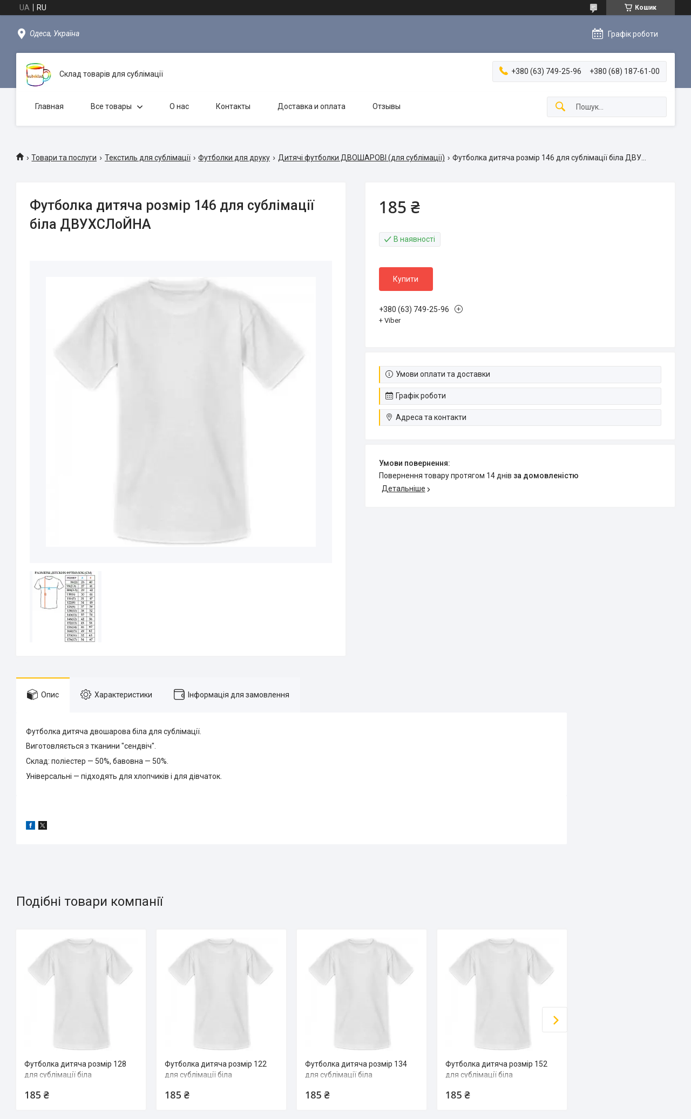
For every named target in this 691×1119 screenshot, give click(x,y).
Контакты (233, 106)
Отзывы (386, 106)
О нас (179, 106)
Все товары (111, 106)
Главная (49, 106)
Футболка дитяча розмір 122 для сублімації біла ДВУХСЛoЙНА (216, 1074)
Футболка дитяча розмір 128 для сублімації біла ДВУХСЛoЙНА (75, 1074)
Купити (405, 279)
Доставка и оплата (311, 106)
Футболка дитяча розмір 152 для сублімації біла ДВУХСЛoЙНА (496, 1074)
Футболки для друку (234, 157)
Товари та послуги (64, 157)
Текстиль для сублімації (148, 157)
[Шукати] (560, 107)
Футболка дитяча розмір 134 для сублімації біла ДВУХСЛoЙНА (356, 1074)
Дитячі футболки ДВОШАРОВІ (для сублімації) (361, 157)
